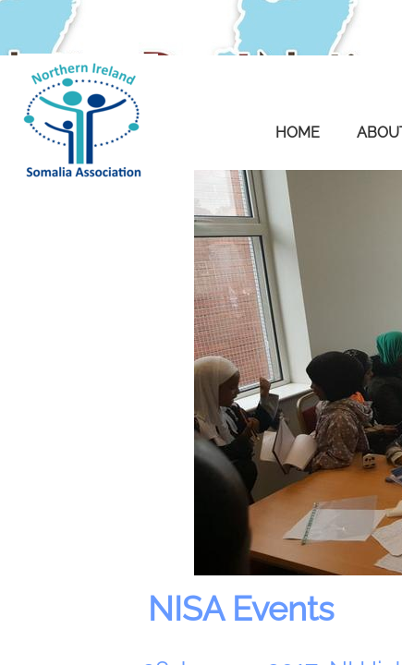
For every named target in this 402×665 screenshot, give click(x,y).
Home (297, 132)
